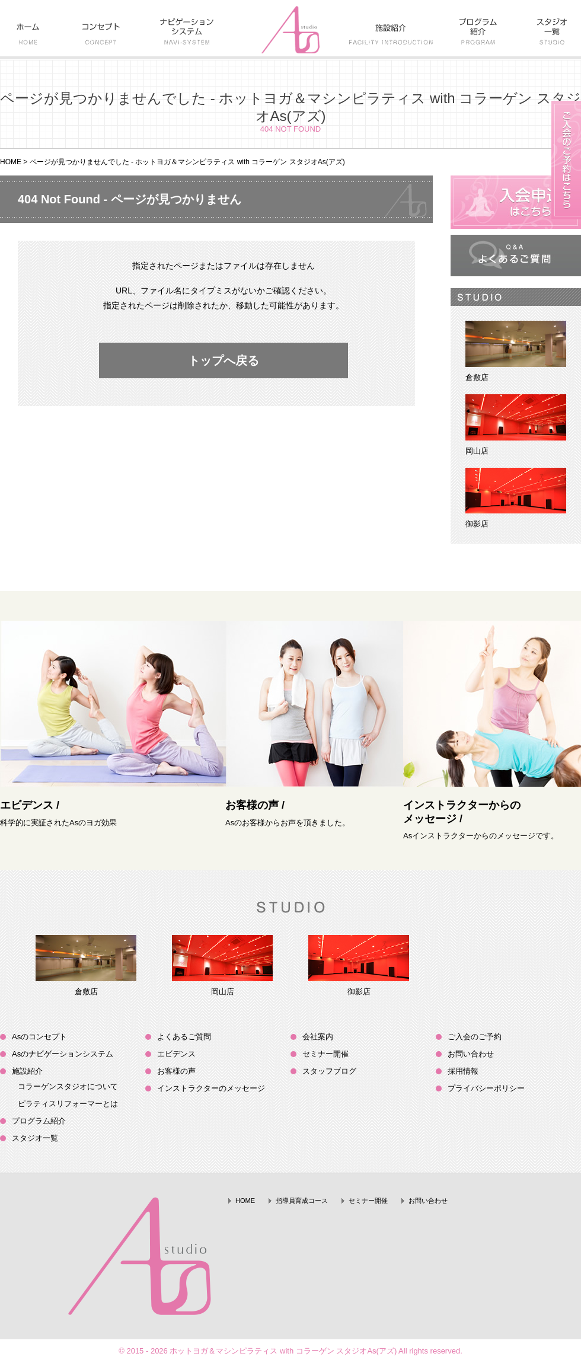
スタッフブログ (329, 1071)
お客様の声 (176, 1071)
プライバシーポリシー (486, 1088)
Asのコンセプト (39, 1036)
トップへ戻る (223, 360)
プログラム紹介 (39, 1120)
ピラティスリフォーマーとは (68, 1103)
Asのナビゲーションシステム (62, 1053)
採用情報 (463, 1071)
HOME (10, 162)
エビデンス (176, 1053)
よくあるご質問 (184, 1036)
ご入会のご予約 (475, 1036)
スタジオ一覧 (35, 1138)
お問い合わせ (471, 1053)
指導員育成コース (302, 1200)
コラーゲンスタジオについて (68, 1086)
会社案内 (317, 1036)
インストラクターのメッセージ (211, 1088)
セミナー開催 (325, 1053)
